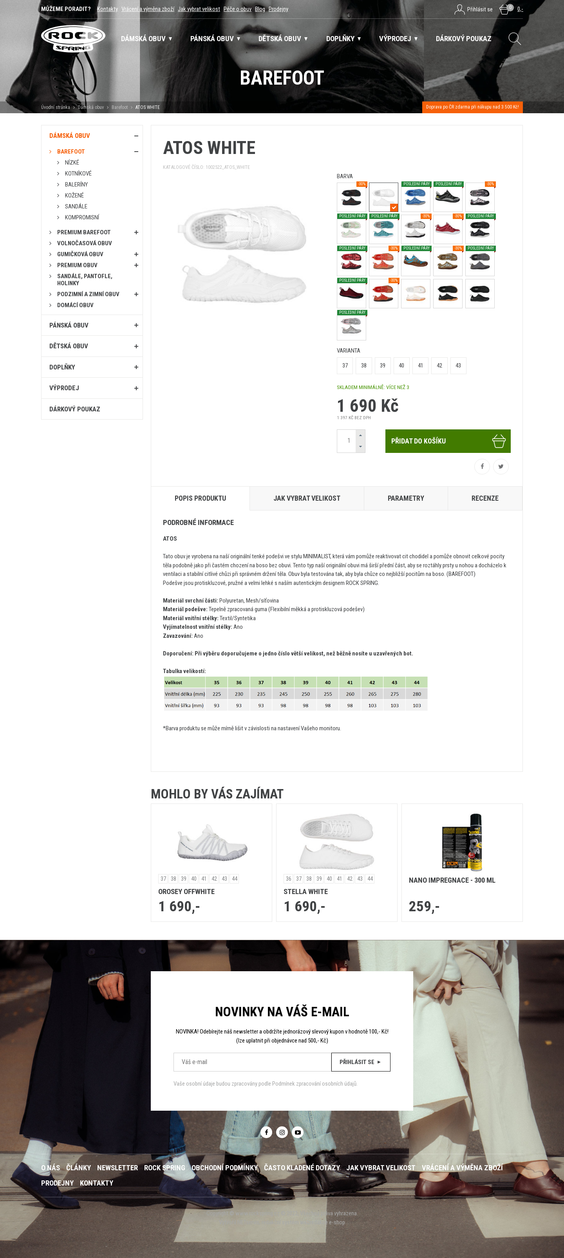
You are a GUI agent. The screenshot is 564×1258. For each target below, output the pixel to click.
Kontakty (107, 9)
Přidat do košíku (449, 441)
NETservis (248, 1222)
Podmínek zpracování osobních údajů (314, 1083)
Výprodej (64, 388)
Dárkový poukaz (74, 409)
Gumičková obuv (80, 254)
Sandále (76, 206)
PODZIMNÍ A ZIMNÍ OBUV (88, 294)
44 (234, 879)
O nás (50, 1168)
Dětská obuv (68, 346)
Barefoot (120, 107)
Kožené (74, 195)
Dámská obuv (91, 107)
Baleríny (76, 184)
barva (345, 176)
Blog (260, 9)
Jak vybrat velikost (199, 9)
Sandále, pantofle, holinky (84, 280)
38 (364, 365)
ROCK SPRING (164, 1168)
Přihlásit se (361, 1062)
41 (420, 365)
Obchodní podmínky (225, 1168)
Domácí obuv (75, 305)
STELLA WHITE (306, 891)
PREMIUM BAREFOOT (84, 232)
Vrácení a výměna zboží (147, 9)
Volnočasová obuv (84, 243)
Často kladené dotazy (302, 1168)
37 (345, 365)
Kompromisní (82, 217)
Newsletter (117, 1168)
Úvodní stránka (55, 107)
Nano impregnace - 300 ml (452, 880)
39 (382, 365)
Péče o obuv (237, 9)
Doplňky (62, 367)
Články (78, 1168)
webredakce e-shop (322, 1222)
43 (458, 365)
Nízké (72, 162)
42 (439, 365)
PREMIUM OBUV (77, 265)
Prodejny (278, 9)
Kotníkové (78, 173)
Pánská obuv (69, 325)
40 (401, 365)
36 (288, 879)
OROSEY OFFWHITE (186, 891)
